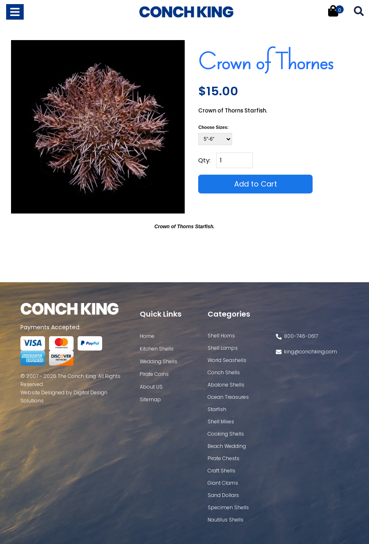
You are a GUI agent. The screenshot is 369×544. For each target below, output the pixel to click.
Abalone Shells (226, 384)
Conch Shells (224, 372)
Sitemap (150, 399)
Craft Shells (221, 470)
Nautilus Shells (226, 519)
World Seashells (227, 360)
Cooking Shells (226, 433)
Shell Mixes (221, 421)
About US (151, 386)
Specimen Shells (228, 507)
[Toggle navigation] (15, 12)
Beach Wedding (227, 446)
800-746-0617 (301, 336)
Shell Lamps (223, 347)
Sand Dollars (223, 495)
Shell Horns (221, 335)
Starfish (217, 409)
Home (147, 336)
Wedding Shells (158, 361)
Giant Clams (223, 482)
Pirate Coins (154, 374)
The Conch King (77, 376)
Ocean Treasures (228, 396)
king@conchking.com (310, 351)
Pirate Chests (223, 458)
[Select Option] (215, 139)
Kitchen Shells (157, 348)
